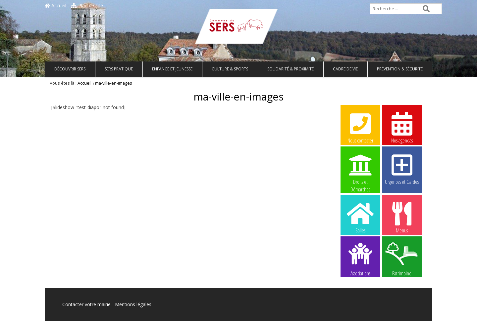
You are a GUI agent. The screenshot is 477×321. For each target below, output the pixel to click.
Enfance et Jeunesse (172, 69)
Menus (402, 217)
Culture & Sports (230, 69)
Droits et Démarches (360, 169)
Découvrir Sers (69, 69)
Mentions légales (133, 304)
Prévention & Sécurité (400, 69)
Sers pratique (119, 69)
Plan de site (87, 5)
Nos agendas (402, 127)
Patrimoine (402, 259)
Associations (360, 259)
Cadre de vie (345, 69)
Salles (360, 217)
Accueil (55, 5)
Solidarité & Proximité (290, 69)
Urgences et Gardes (402, 168)
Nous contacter (360, 127)
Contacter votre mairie (86, 304)
